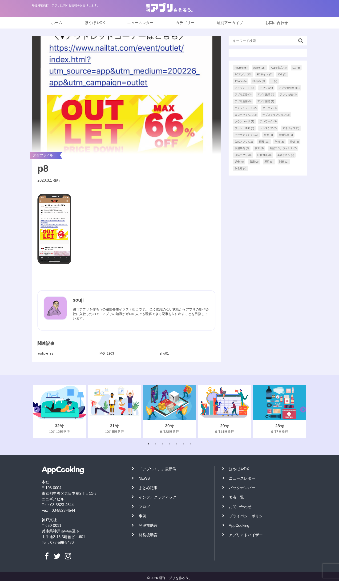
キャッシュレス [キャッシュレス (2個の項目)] (246, 107)
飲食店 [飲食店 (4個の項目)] (240, 168)
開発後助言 (148, 535)
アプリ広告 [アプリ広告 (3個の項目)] (243, 94)
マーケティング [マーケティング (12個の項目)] (246, 134)
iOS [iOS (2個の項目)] (282, 74)
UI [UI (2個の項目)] (274, 81)
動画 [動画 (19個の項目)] (264, 141)
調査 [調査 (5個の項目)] (239, 161)
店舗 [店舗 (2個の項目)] (294, 141)
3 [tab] (162, 444)
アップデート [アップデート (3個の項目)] (244, 87)
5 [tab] (176, 444)
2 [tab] (155, 444)
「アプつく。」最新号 (157, 469)
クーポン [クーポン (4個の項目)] (269, 107)
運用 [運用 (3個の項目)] (269, 161)
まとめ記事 (148, 488)
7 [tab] (190, 444)
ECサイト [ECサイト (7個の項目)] (264, 74)
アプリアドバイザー (246, 535)
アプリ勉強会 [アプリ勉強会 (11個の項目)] (289, 87)
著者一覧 (236, 497)
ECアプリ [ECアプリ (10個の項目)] (243, 74)
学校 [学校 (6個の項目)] (279, 141)
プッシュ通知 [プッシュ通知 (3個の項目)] (244, 128)
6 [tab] (183, 444)
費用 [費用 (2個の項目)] (254, 161)
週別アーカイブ (230, 23)
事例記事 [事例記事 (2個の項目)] (286, 134)
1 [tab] (148, 444)
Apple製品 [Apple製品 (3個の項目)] (279, 67)
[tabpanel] (59, 411)
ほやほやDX (95, 23)
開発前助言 (148, 526)
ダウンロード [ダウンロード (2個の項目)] (244, 121)
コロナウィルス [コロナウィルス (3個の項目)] (246, 114)
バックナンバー (242, 488)
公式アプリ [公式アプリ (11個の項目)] (244, 141)
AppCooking (239, 526)
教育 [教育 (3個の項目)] (259, 148)
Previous (35, 411)
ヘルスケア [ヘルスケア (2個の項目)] (268, 128)
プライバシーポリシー (247, 516)
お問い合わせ (276, 23)
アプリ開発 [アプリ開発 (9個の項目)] (265, 101)
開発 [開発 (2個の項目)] (283, 161)
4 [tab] (169, 444)
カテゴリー (185, 23)
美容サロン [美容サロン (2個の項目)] (285, 155)
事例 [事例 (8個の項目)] (268, 134)
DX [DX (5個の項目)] (296, 67)
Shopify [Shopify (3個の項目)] (258, 81)
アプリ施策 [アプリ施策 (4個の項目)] (265, 94)
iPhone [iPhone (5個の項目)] (241, 81)
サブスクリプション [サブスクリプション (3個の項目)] (276, 114)
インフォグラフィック (157, 497)
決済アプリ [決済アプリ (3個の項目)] (243, 155)
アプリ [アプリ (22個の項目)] (266, 87)
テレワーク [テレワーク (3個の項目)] (268, 121)
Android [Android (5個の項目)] (241, 67)
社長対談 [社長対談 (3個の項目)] (264, 155)
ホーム (56, 23)
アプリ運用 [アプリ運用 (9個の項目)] (243, 101)
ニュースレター (140, 23)
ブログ (144, 507)
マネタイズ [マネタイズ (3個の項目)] (290, 128)
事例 (142, 516)
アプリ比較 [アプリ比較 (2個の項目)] (288, 94)
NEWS (144, 478)
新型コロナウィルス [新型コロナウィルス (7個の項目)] (283, 148)
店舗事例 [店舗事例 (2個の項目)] (242, 148)
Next (302, 411)
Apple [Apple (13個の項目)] (259, 67)
